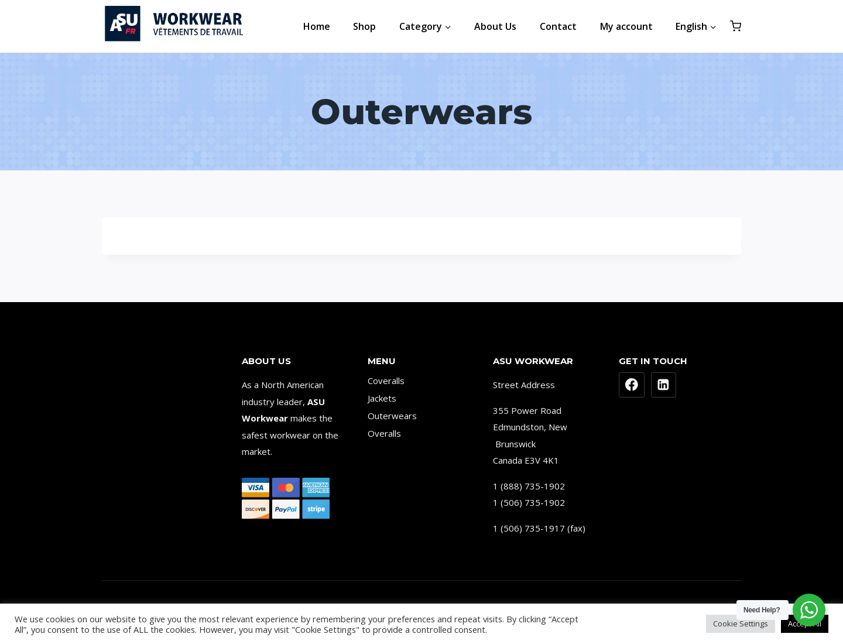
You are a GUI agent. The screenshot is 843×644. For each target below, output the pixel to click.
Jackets (382, 398)
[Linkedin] (664, 385)
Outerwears (392, 416)
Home (316, 26)
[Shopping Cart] (735, 26)
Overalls (384, 433)
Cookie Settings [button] (740, 623)
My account (626, 26)
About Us (495, 26)
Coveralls (386, 380)
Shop (364, 26)
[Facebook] (632, 385)
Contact (558, 26)
